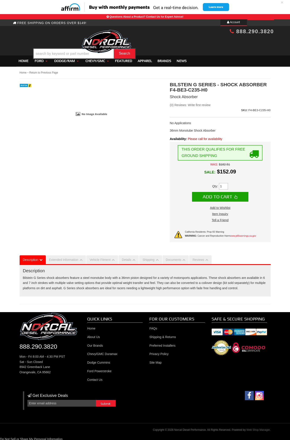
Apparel (145, 59)
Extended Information (63, 258)
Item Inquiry (220, 212)
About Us (93, 335)
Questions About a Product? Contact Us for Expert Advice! (146, 16)
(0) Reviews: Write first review (190, 103)
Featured (123, 59)
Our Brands (95, 343)
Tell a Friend (220, 218)
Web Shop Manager (258, 428)
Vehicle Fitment (100, 258)
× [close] (282, 2)
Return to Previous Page (43, 70)
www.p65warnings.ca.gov (243, 233)
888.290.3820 (252, 31)
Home (23, 59)
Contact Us (94, 377)
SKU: (244, 108)
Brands (164, 59)
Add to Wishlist (220, 206)
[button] (148, 43)
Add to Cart (217, 194)
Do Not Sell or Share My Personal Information (31, 437)
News (182, 59)
